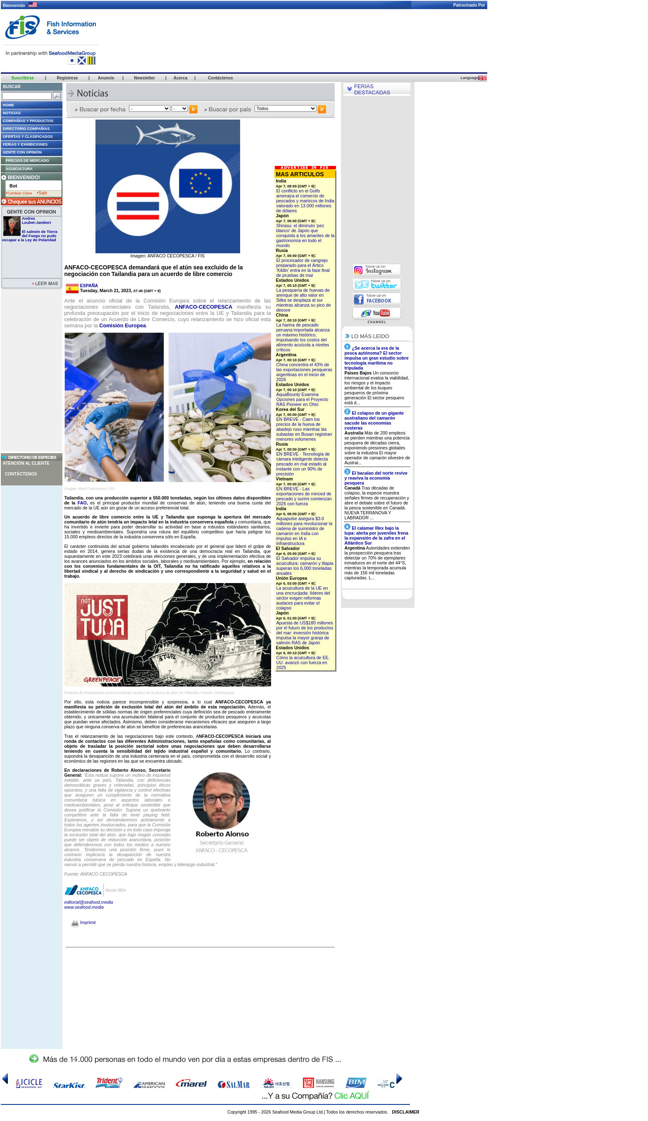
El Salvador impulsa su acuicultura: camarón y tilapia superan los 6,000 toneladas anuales (305, 566)
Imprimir (83, 922)
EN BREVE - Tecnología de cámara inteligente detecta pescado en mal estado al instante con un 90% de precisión (303, 463)
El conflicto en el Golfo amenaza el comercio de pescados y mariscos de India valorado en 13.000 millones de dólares (305, 200)
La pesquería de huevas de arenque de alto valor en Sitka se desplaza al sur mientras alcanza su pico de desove (303, 300)
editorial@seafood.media (88, 902)
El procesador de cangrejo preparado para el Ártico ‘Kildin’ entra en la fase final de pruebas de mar (303, 268)
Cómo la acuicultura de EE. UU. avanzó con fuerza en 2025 (303, 662)
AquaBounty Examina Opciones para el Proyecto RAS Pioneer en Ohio (302, 399)
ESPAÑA (89, 285)
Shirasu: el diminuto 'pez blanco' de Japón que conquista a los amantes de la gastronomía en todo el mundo (305, 235)
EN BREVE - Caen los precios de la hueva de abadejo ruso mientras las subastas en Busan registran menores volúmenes (304, 429)
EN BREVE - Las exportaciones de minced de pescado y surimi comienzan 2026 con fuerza (304, 496)
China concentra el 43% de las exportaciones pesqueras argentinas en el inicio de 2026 (304, 372)
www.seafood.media (84, 907)
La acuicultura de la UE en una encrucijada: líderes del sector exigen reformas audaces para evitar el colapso (303, 598)
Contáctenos (21, 474)
